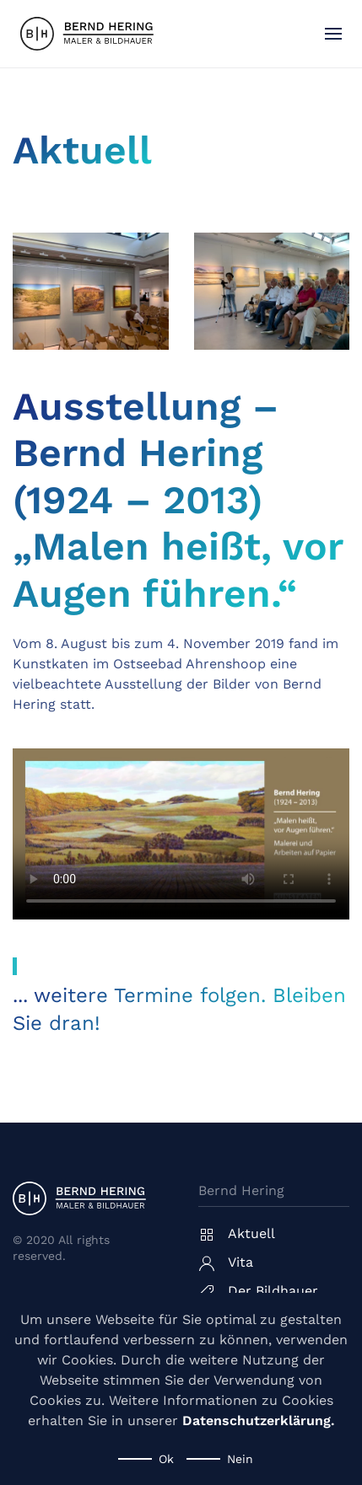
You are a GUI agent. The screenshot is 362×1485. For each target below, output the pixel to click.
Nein (240, 1459)
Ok (166, 1459)
